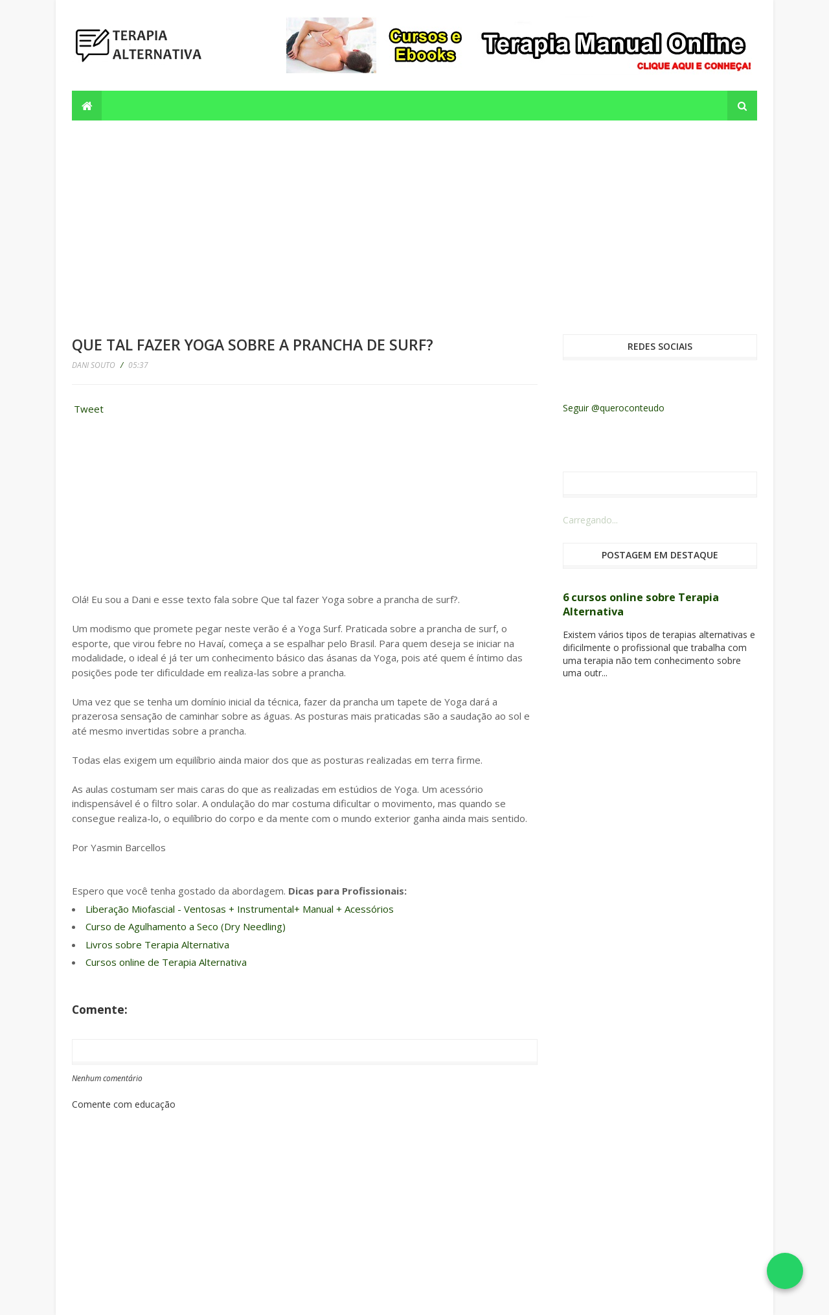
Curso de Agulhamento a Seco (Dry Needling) (185, 926)
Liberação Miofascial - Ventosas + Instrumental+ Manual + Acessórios (239, 908)
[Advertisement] (414, 217)
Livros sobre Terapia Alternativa (157, 944)
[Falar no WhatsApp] (785, 1271)
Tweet (89, 408)
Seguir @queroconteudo (613, 408)
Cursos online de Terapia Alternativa (166, 961)
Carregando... (590, 520)
